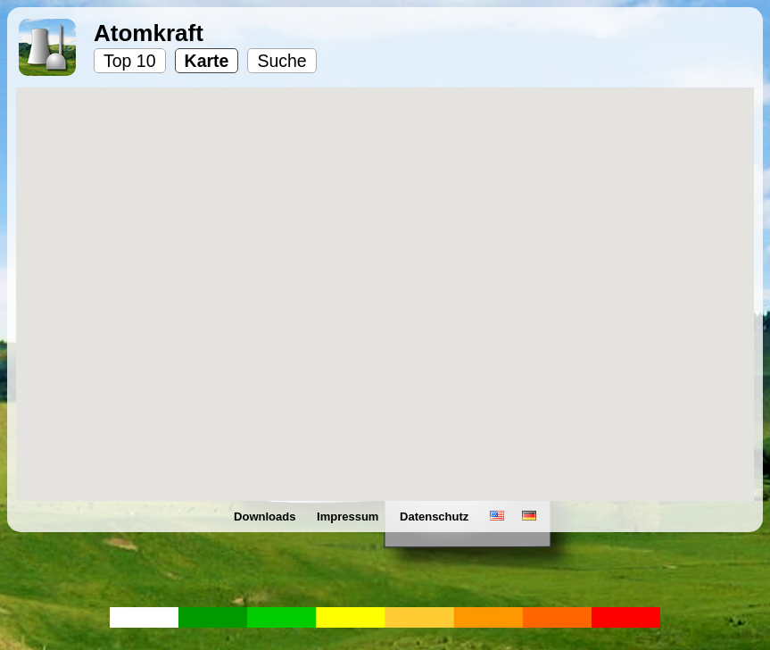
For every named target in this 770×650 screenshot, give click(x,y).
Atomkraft (148, 33)
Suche (281, 61)
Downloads (266, 516)
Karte (207, 61)
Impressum (349, 516)
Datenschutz (436, 516)
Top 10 (129, 61)
